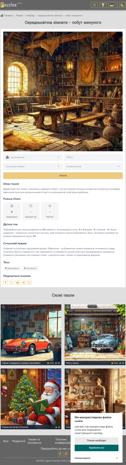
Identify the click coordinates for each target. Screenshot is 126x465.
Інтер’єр (30, 15)
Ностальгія (30, 268)
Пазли (19, 15)
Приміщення (12, 268)
